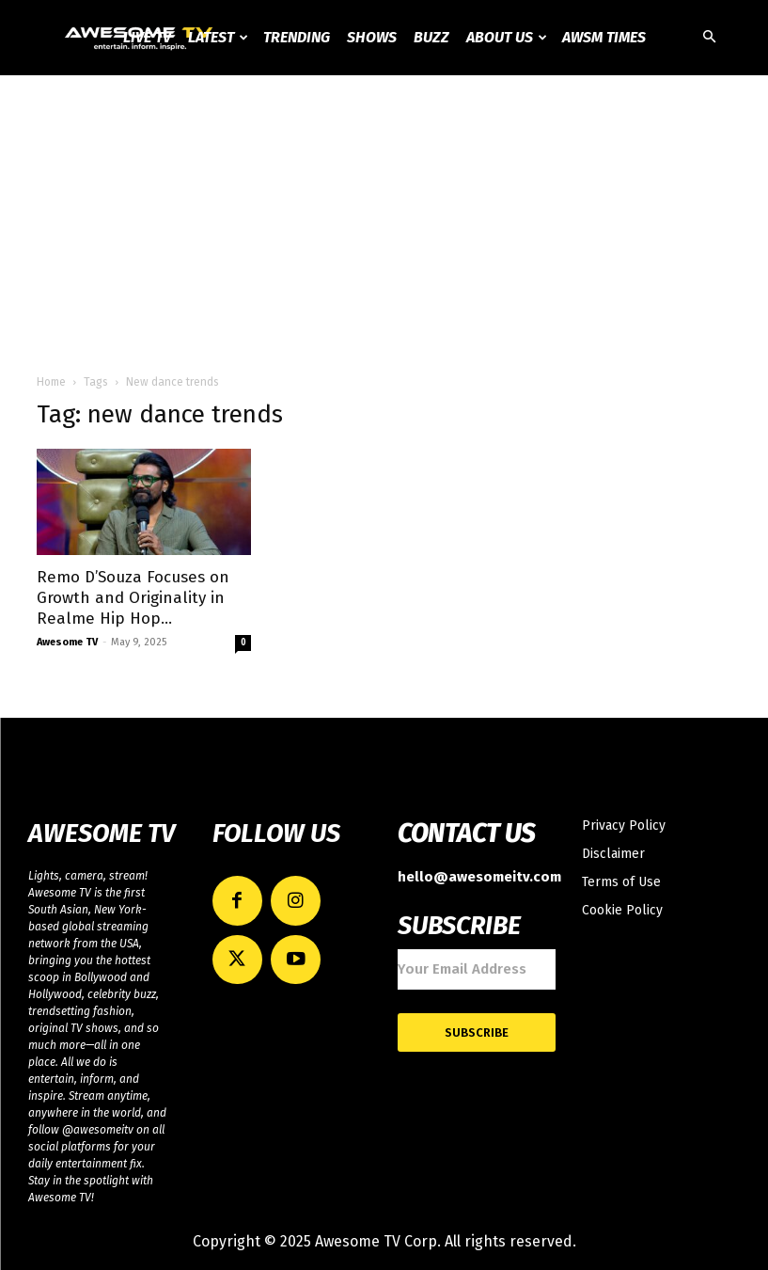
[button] (709, 38)
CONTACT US (467, 833)
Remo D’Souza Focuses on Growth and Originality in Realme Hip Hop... (133, 597)
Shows (372, 37)
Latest (218, 37)
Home (51, 382)
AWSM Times (604, 37)
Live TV (147, 37)
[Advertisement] (384, 216)
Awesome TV (67, 642)
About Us (506, 37)
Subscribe (477, 1025)
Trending (296, 37)
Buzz (431, 37)
